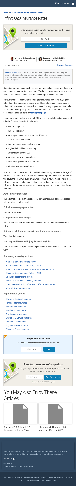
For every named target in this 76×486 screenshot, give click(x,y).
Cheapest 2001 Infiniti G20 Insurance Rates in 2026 (55, 417)
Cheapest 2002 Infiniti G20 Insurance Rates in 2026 (20, 417)
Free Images (46, 480)
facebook (14, 459)
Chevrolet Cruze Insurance (17, 329)
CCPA (54, 480)
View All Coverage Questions (19, 288)
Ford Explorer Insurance (16, 303)
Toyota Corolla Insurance (17, 325)
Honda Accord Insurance (17, 306)
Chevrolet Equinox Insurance (18, 299)
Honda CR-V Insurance (16, 310)
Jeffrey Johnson (29, 58)
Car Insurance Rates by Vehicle (23, 12)
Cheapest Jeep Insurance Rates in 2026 (23, 273)
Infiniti (40, 12)
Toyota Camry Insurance (16, 314)
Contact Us (13, 467)
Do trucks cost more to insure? (19, 277)
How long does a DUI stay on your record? (24, 281)
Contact (61, 477)
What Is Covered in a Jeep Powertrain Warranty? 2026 (30, 269)
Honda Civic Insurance (16, 322)
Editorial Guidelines (12, 73)
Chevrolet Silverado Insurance (19, 318)
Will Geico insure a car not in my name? (23, 265)
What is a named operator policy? (21, 262)
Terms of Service (32, 480)
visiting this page (38, 113)
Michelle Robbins (59, 58)
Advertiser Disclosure (65, 65)
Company (7, 463)
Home (5, 12)
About (5, 467)
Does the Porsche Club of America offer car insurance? (30, 284)
